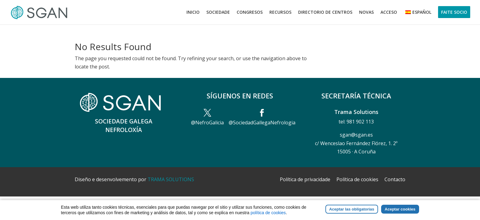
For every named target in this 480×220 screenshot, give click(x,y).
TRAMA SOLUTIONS (171, 179)
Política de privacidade (305, 179)
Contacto (394, 179)
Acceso (389, 12)
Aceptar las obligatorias (351, 212)
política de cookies (268, 215)
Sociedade (218, 12)
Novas (366, 12)
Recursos (280, 12)
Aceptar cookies (400, 212)
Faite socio (454, 12)
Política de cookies (357, 179)
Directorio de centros (325, 12)
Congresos (250, 12)
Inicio (193, 12)
